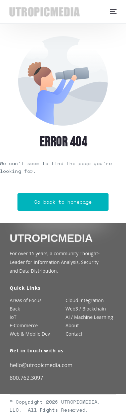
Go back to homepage (63, 201)
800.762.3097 (26, 377)
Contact (74, 334)
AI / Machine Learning (89, 317)
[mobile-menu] (112, 12)
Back (15, 308)
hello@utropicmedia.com (41, 365)
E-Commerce (24, 325)
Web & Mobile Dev (30, 334)
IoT (13, 317)
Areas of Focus (26, 300)
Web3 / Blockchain (86, 308)
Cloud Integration (85, 300)
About (72, 325)
